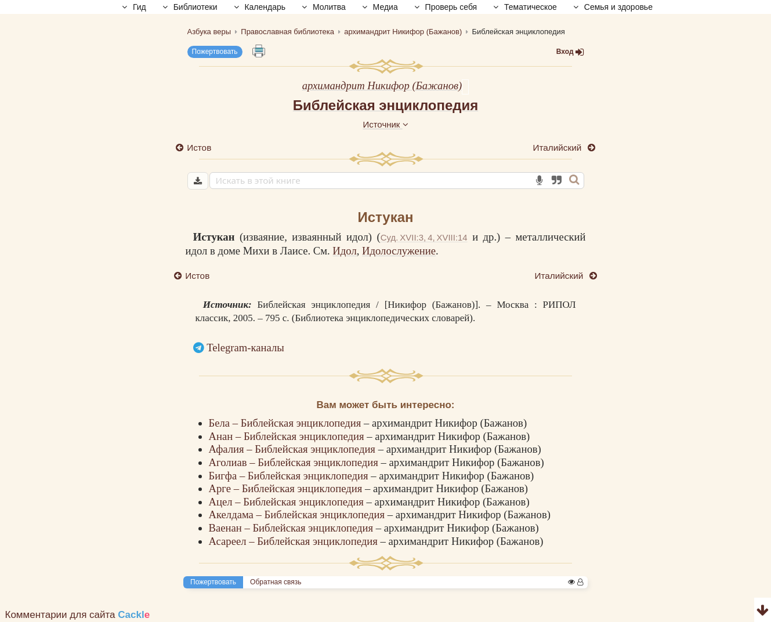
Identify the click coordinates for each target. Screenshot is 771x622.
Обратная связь (275, 582)
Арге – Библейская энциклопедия (287, 488)
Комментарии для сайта (77, 614)
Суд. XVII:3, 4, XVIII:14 (424, 237)
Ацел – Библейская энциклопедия (288, 502)
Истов (199, 147)
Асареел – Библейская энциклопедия (295, 541)
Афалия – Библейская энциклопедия (293, 449)
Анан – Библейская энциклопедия (288, 436)
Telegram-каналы (245, 347)
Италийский (558, 147)
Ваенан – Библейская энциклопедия (292, 528)
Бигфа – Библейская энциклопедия (290, 476)
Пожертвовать (215, 52)
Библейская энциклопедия (386, 105)
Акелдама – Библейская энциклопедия (298, 514)
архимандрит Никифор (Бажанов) (382, 85)
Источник (385, 124)
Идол (344, 251)
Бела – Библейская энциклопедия (286, 423)
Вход (570, 52)
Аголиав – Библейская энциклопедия (295, 462)
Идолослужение (399, 251)
